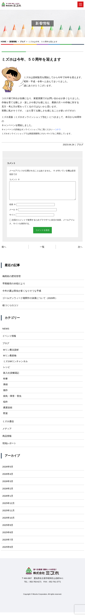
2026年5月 (7, 470)
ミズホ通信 (8, 425)
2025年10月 (8, 521)
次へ (80, 250)
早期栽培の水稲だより (13, 287)
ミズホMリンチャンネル (15, 365)
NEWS (5, 332)
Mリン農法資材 (11, 353)
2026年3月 (7, 485)
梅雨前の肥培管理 (11, 280)
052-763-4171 (35, 585)
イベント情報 (9, 339)
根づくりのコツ (10, 309)
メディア (7, 432)
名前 (12, 208)
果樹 (5, 388)
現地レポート (9, 447)
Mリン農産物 (10, 359)
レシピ (6, 370)
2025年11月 (8, 514)
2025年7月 (7, 543)
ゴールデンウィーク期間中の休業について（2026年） (29, 301)
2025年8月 (7, 536)
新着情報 (13, 42)
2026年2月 (7, 492)
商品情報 (7, 439)
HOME (3, 42)
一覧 (42, 250)
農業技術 (7, 411)
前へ (4, 250)
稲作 (5, 405)
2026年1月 (7, 499)
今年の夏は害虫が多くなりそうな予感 (21, 294)
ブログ (22, 42)
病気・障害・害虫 (12, 399)
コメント (14, 179)
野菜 (5, 417)
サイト (12, 218)
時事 (5, 382)
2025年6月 (7, 550)
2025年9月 (7, 528)
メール (13, 213)
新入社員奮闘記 (11, 376)
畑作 (5, 394)
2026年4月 (7, 477)
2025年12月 (8, 506)
